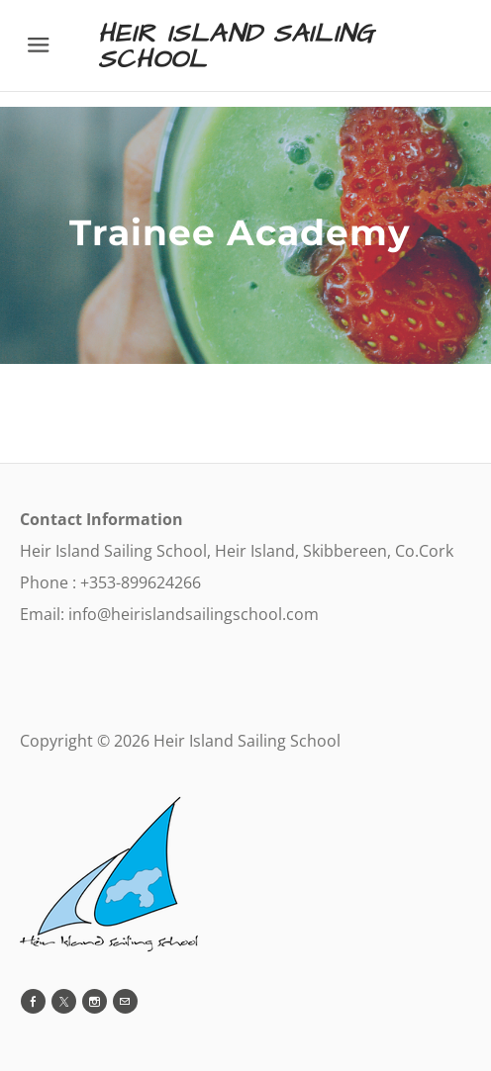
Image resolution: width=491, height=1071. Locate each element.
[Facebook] (33, 1001)
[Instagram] (94, 1001)
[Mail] (125, 1001)
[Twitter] (63, 1001)
